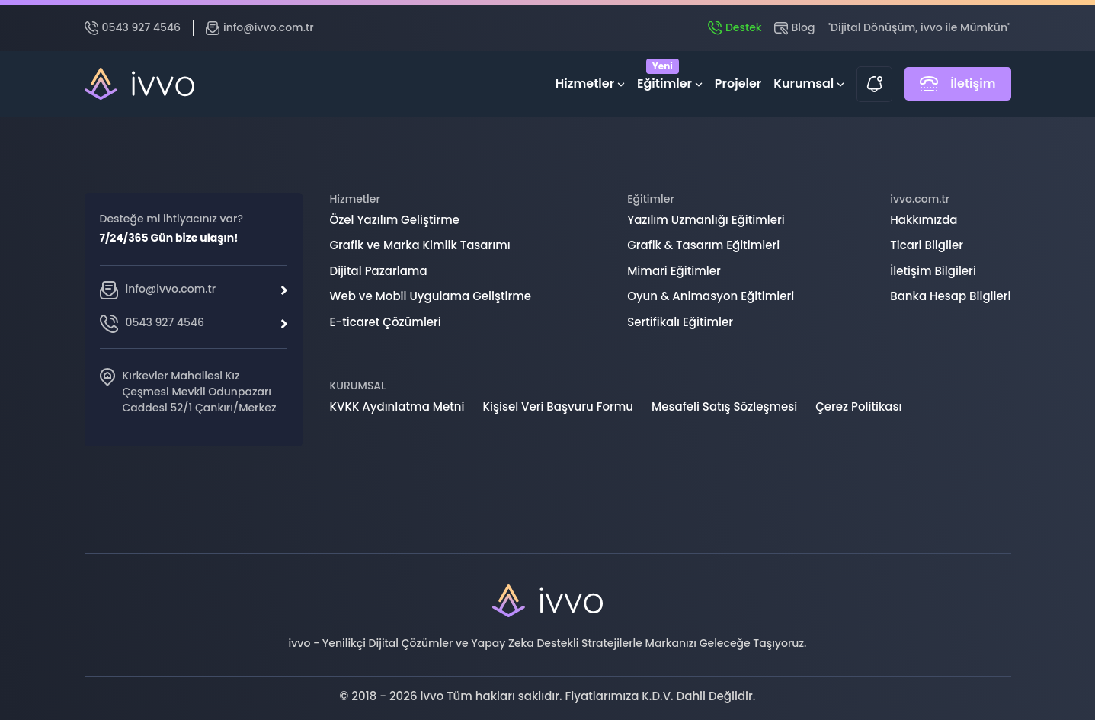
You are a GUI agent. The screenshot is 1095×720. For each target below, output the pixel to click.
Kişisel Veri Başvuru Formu (557, 406)
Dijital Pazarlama (378, 271)
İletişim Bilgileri (933, 271)
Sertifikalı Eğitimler (680, 322)
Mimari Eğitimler (674, 271)
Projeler (738, 83)
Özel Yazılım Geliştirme (395, 220)
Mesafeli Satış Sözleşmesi (724, 406)
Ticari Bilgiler (926, 245)
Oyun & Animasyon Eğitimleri (710, 296)
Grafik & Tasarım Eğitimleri (703, 245)
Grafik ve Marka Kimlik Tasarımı (420, 245)
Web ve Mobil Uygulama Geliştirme (431, 296)
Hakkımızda (923, 220)
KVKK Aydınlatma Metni (397, 406)
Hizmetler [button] (590, 83)
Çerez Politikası (858, 406)
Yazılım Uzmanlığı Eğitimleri (706, 220)
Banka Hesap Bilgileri (950, 296)
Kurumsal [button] (808, 83)
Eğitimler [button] (670, 80)
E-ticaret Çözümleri (385, 322)
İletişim (957, 83)
